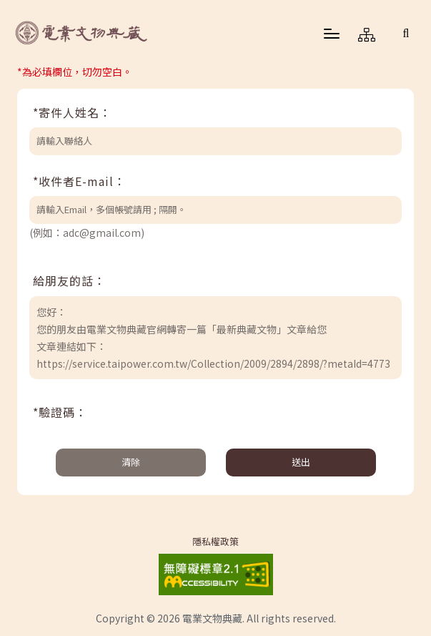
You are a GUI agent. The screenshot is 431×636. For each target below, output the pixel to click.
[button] (406, 32)
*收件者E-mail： (79, 181)
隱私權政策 (215, 541)
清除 (131, 462)
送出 (301, 462)
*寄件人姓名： (72, 112)
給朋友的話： (69, 280)
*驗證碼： (60, 412)
